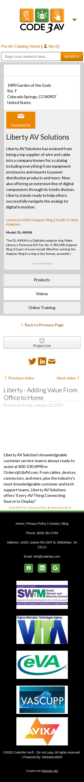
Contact (54, 523)
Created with (42, 771)
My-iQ (51, 46)
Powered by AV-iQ (60, 507)
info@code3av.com (46, 556)
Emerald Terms (18, 507)
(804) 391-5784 (47, 533)
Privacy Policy (38, 507)
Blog (65, 523)
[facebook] (28, 568)
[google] (55, 568)
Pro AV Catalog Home (21, 46)
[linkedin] (42, 568)
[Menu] (74, 20)
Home (20, 523)
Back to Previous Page (42, 324)
